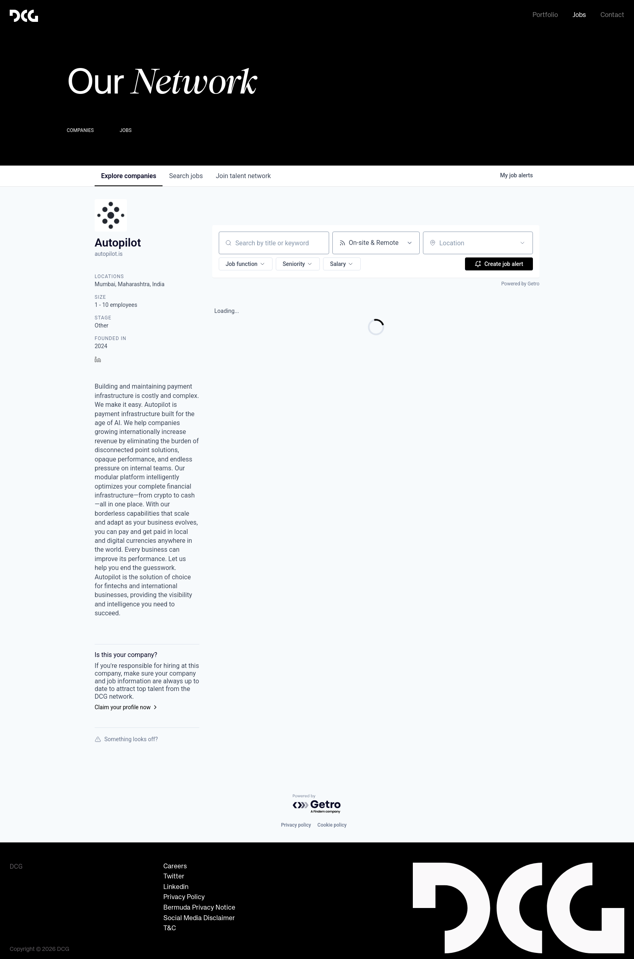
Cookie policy (332, 822)
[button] (246, 261)
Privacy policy (296, 822)
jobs (186, 173)
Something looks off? (126, 737)
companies (128, 173)
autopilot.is (109, 251)
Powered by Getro (520, 281)
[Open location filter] (522, 240)
